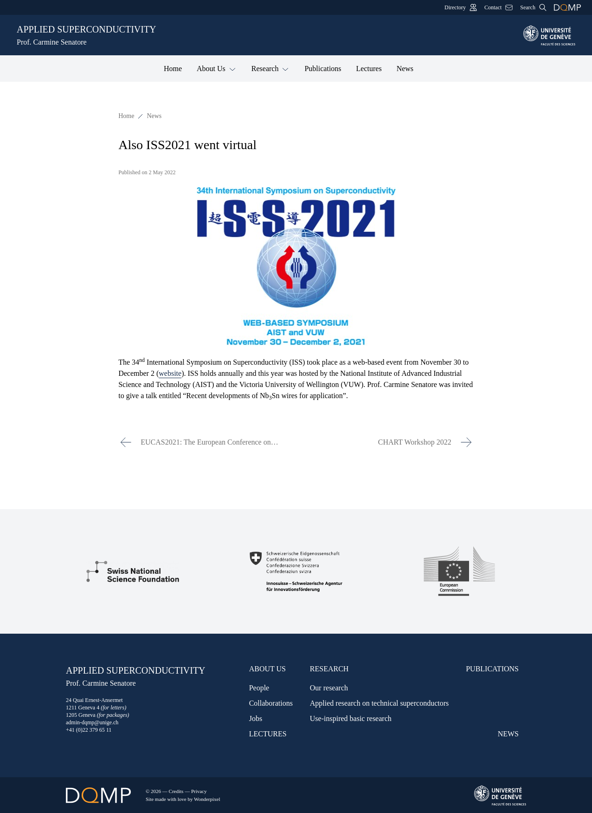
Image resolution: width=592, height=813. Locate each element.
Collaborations (271, 703)
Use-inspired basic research (351, 718)
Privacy (199, 791)
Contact (498, 7)
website (170, 373)
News (405, 68)
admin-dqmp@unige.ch (92, 722)
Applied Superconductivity (264, 36)
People (259, 688)
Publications (322, 68)
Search (533, 7)
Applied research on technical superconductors (379, 703)
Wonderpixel (207, 799)
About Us (217, 68)
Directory (460, 7)
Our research (329, 688)
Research (270, 68)
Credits (176, 791)
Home (173, 68)
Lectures (369, 68)
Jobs (255, 718)
